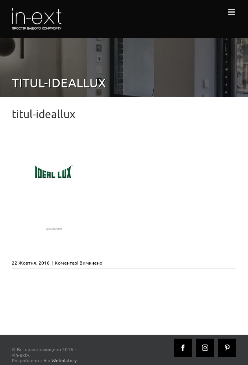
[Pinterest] (227, 348)
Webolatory (64, 360)
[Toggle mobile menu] (232, 12)
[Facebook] (183, 348)
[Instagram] (205, 348)
